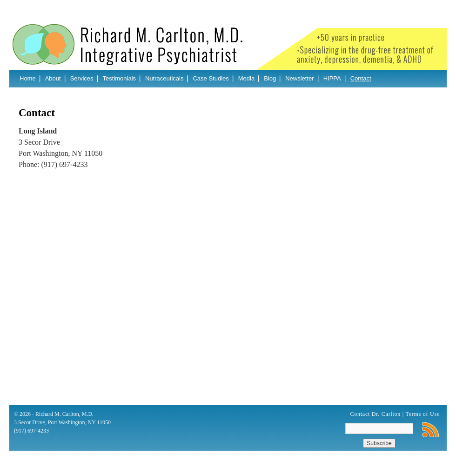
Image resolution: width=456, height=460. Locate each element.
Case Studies (210, 78)
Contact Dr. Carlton (375, 414)
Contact (360, 78)
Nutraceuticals (164, 78)
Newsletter (299, 78)
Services (82, 78)
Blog (270, 78)
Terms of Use (423, 414)
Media (246, 78)
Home (28, 78)
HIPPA (332, 78)
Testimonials (119, 78)
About (53, 78)
